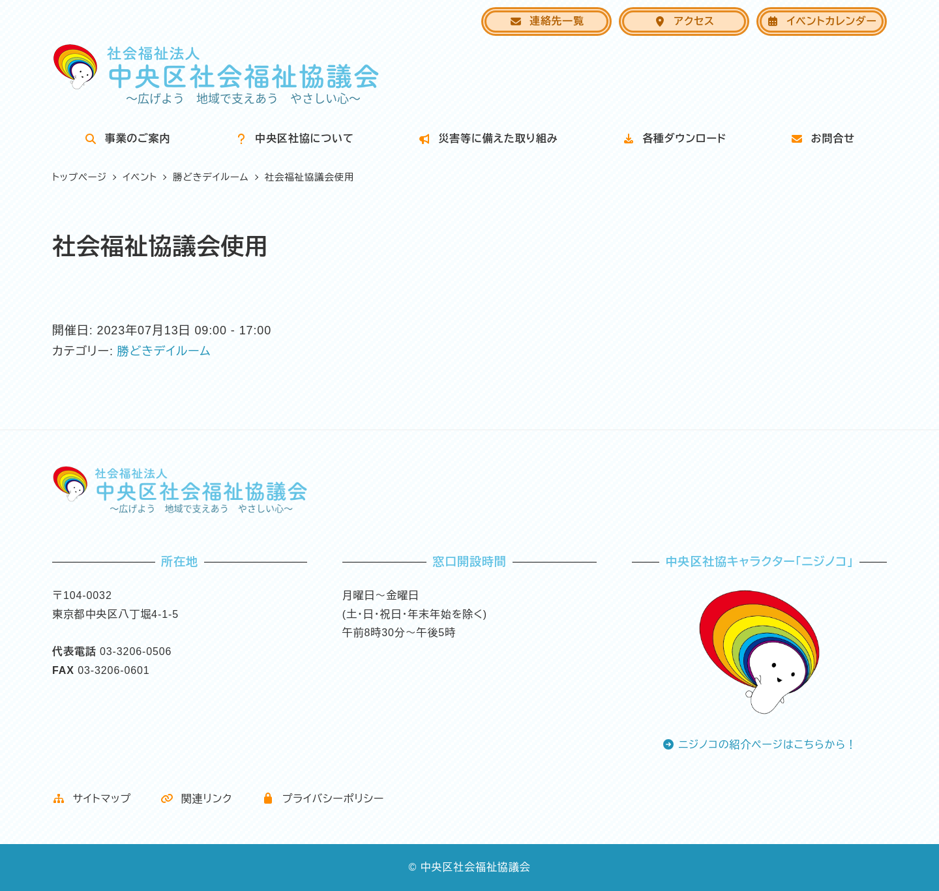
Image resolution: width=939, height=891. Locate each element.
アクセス (684, 21)
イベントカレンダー (821, 21)
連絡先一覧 (546, 21)
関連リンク (196, 798)
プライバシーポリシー (322, 798)
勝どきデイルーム (164, 351)
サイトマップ (91, 798)
